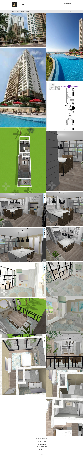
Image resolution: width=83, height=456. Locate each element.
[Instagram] (68, 11)
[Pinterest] (70, 11)
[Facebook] (67, 11)
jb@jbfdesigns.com (43, 446)
